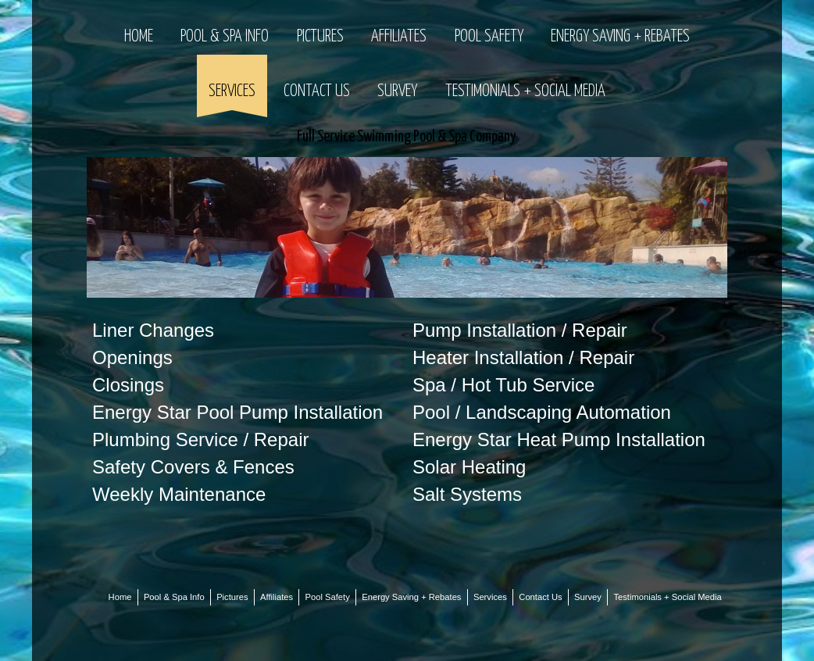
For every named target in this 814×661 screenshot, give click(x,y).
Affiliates (399, 37)
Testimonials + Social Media (525, 91)
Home (138, 37)
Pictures (320, 37)
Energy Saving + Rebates (620, 37)
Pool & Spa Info (224, 37)
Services (232, 91)
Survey (397, 91)
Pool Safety (489, 37)
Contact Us (317, 91)
